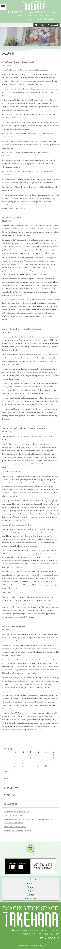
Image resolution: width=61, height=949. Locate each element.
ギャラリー (30, 887)
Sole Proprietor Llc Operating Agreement (18, 830)
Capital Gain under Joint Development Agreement (24, 428)
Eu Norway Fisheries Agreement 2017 (17, 811)
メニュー (30, 883)
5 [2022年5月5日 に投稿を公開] (30, 758)
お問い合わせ (30, 898)
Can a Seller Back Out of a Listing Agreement (21, 329)
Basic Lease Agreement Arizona (15, 826)
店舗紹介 (30, 895)
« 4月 (6, 772)
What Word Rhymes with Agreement (18, 62)
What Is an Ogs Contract (13, 217)
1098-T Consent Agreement (13, 626)
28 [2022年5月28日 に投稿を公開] (46, 766)
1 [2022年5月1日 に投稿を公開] (53, 755)
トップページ (30, 879)
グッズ (30, 891)
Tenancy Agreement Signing (13, 815)
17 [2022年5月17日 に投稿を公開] (15, 763)
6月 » (6, 778)
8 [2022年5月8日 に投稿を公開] (53, 758)
